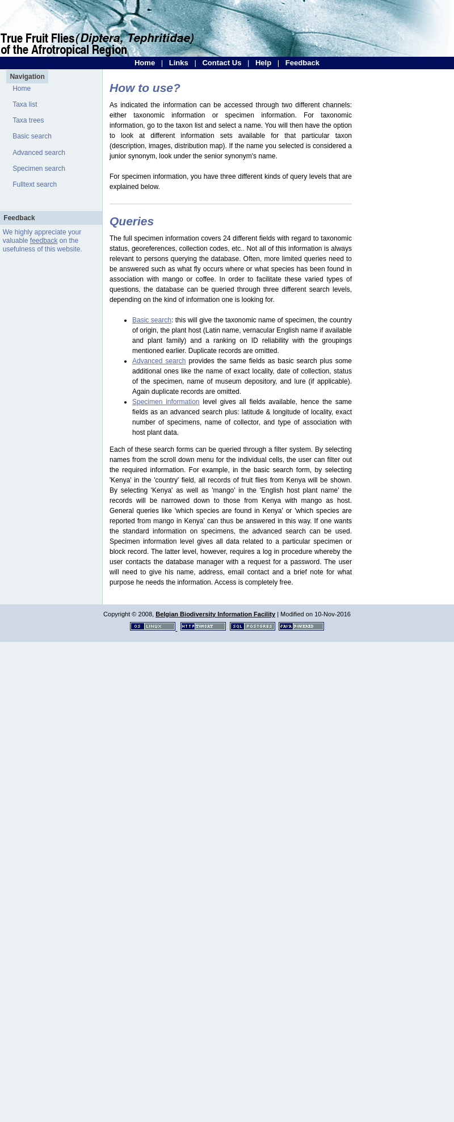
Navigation (27, 77)
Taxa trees (28, 120)
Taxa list (24, 104)
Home (144, 62)
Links (178, 62)
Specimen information (166, 402)
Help (263, 62)
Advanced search (38, 153)
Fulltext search (34, 184)
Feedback (302, 62)
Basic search (32, 136)
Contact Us (221, 62)
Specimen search (38, 169)
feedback (44, 241)
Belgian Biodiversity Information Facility (215, 614)
